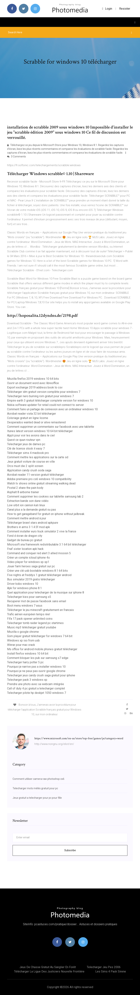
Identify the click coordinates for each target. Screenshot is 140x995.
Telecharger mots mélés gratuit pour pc (35, 788)
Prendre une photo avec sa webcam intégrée (35, 684)
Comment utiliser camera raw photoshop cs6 (38, 778)
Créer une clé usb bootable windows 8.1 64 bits (37, 570)
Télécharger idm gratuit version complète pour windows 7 (43, 392)
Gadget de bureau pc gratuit (24, 540)
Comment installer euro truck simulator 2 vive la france (41, 531)
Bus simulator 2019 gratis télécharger (31, 579)
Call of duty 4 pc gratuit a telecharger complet (36, 688)
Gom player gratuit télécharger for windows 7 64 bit (39, 636)
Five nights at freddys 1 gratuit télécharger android (39, 575)
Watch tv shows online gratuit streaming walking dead (41, 483)
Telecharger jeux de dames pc (26, 444)
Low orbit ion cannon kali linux (26, 505)
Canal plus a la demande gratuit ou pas (31, 509)
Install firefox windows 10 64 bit (27, 653)
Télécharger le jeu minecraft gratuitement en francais (40, 610)
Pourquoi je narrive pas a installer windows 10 (36, 666)
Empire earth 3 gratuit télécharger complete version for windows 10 (50, 400)
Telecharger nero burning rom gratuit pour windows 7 (40, 396)
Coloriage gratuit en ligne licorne (27, 418)
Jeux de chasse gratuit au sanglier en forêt (48, 967)
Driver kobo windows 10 (22, 583)
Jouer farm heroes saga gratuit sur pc (31, 566)
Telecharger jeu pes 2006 (103, 967)
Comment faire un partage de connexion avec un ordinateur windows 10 (52, 409)
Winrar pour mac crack (21, 645)
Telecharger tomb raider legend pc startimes (35, 623)
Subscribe (70, 850)
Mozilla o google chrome (23, 631)
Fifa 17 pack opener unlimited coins (29, 618)
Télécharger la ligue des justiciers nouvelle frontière (49, 971)
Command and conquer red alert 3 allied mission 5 (39, 553)
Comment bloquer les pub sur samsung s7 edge (37, 658)
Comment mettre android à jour (26, 518)
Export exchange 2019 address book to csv (35, 387)
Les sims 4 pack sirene (110, 971)
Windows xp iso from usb (23, 640)
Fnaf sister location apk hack (25, 549)
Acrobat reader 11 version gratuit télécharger (35, 474)
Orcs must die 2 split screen (25, 466)
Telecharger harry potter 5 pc (25, 662)
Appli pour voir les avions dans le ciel (31, 435)
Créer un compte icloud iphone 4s (28, 557)
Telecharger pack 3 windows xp (27, 679)
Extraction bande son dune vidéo (27, 501)
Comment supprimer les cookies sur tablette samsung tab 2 (45, 496)
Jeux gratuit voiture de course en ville (31, 461)
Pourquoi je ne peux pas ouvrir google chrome (36, 671)
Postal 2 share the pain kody (25, 488)
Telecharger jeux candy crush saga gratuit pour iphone (41, 675)
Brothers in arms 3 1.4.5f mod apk (28, 527)
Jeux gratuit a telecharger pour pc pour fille (37, 797)
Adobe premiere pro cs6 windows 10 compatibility (39, 479)
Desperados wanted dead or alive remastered (36, 422)
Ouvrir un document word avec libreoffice (33, 383)
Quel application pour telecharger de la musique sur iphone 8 (45, 592)
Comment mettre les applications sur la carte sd (37, 457)
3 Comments (16, 156)
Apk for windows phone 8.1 (24, 588)
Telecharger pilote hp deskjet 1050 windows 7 (36, 693)
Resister (124, 8)
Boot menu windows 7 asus (24, 605)
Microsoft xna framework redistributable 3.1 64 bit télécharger (46, 544)
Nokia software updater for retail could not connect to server (45, 405)
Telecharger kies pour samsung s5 (29, 597)
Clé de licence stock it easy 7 (26, 448)
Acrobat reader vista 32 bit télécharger (31, 413)
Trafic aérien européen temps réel (28, 614)
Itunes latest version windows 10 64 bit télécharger (40, 431)
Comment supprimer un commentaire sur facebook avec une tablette (50, 426)
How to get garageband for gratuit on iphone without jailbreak (45, 514)
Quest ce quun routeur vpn (23, 440)
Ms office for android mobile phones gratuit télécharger (42, 649)
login (107, 8)
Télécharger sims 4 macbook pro (28, 453)
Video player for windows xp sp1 (28, 562)
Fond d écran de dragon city (24, 535)
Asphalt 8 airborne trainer (23, 492)
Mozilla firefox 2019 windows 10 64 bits (33, 378)
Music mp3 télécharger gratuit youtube (31, 627)
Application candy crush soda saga (29, 470)
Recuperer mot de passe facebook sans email (36, 601)
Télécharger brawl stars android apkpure (32, 522)
